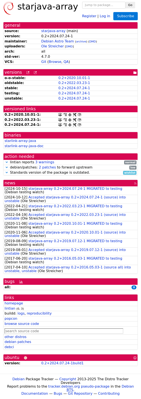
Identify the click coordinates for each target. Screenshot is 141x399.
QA (66, 62)
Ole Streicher (52, 46)
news (10, 183)
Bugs (58, 393)
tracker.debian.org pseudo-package (78, 386)
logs (21, 313)
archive (81, 41)
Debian (18, 379)
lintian (10, 308)
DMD (92, 41)
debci (9, 347)
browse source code (22, 324)
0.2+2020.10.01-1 (74, 78)
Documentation (34, 393)
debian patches (18, 342)
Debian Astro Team (57, 41)
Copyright (67, 379)
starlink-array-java (20, 141)
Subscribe (125, 16)
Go (130, 5)
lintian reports (70, 162)
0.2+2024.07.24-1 (74, 88)
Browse (55, 62)
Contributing (109, 393)
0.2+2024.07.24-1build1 (62, 363)
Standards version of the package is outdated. (70, 173)
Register (89, 16)
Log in (105, 16)
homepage (14, 303)
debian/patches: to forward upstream (70, 167)
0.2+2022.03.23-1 (74, 83)
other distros (15, 337)
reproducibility (39, 313)
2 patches (47, 167)
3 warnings (44, 162)
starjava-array (53, 31)
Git (43, 62)
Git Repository (80, 393)
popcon (11, 318)
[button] (7, 162)
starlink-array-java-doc (24, 146)
